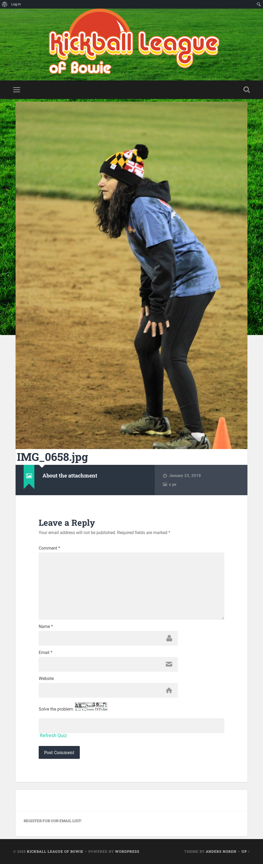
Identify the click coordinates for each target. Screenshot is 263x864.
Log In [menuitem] (16, 4)
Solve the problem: (73, 707)
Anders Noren (221, 851)
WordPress (127, 851)
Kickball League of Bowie (55, 851)
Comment (49, 548)
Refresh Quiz (53, 735)
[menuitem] (4, 4)
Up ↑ (246, 851)
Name (46, 626)
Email (45, 652)
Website (46, 679)
